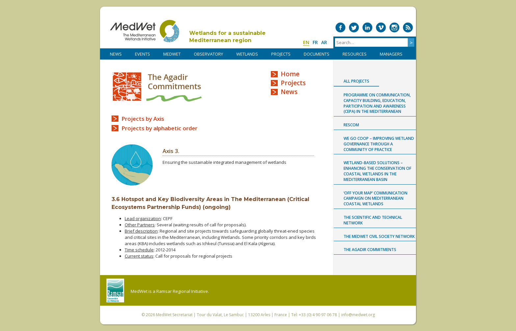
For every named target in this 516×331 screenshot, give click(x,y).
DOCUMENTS (316, 54)
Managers (391, 54)
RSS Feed (408, 27)
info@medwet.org (358, 315)
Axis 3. (171, 151)
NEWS (116, 54)
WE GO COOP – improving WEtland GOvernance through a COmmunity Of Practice (379, 144)
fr (315, 42)
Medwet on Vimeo (381, 27)
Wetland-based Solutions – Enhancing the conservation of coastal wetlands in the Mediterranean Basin (377, 171)
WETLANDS (247, 54)
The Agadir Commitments (157, 86)
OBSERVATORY (208, 54)
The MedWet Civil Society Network (379, 236)
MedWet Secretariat (174, 315)
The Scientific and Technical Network (373, 220)
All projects (356, 81)
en (306, 42)
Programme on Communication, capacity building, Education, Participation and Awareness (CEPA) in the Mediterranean (377, 103)
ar (324, 42)
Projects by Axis (142, 118)
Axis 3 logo (132, 165)
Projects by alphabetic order (159, 128)
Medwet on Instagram (394, 27)
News (289, 92)
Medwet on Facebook (340, 27)
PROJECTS (281, 54)
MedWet (144, 31)
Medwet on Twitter (354, 27)
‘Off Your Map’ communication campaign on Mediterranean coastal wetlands (375, 198)
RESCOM (351, 125)
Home (290, 74)
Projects (293, 83)
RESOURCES (355, 54)
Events (142, 54)
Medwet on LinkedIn (367, 27)
